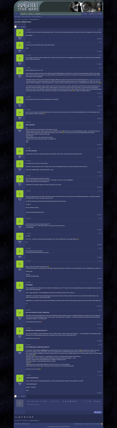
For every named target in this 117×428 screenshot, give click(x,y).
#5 (101, 96)
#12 (101, 218)
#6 (101, 109)
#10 (101, 175)
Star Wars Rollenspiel (36, 16)
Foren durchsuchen (26, 16)
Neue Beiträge (17, 16)
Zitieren (100, 38)
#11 (101, 190)
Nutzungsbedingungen (79, 423)
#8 (101, 148)
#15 (101, 261)
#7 (101, 122)
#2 (101, 42)
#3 (101, 55)
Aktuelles (23, 13)
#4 (101, 67)
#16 (101, 282)
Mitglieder (38, 13)
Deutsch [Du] (26, 423)
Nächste (23, 26)
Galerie (30, 13)
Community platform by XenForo (58, 426)
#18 (101, 328)
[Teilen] (99, 30)
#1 (101, 29)
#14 (101, 248)
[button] (27, 13)
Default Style (18, 423)
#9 (101, 160)
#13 (101, 233)
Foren (17, 13)
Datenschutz (87, 423)
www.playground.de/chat (94, 79)
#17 (101, 309)
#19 (101, 344)
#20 (101, 375)
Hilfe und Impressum (95, 423)
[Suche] (99, 13)
